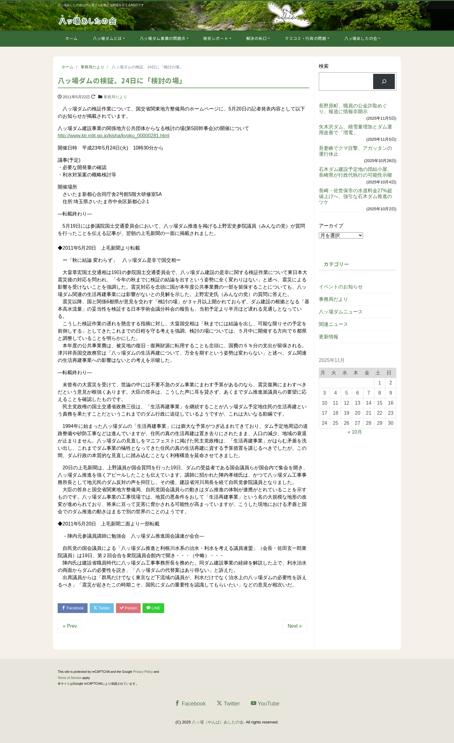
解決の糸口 (256, 38)
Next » (295, 626)
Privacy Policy (143, 672)
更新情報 (328, 336)
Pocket (129, 608)
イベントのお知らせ (341, 286)
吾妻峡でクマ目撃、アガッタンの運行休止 (355, 151)
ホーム (71, 38)
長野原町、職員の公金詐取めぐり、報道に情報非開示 (353, 108)
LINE (155, 608)
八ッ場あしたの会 (360, 38)
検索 (324, 66)
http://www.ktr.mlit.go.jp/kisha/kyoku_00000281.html (113, 135)
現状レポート (215, 38)
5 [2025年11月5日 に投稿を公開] (346, 392)
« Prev (70, 626)
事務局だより (115, 97)
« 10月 (355, 432)
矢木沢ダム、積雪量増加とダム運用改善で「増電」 (355, 129)
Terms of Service (69, 678)
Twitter (102, 608)
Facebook (73, 608)
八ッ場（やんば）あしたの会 (217, 722)
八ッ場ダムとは (107, 38)
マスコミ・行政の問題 (305, 38)
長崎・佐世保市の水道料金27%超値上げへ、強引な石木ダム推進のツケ (355, 196)
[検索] (384, 81)
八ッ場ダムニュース (341, 311)
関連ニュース (333, 324)
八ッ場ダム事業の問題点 (163, 38)
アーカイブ (331, 225)
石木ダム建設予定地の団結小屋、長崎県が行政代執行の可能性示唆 (355, 172)
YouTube (265, 703)
